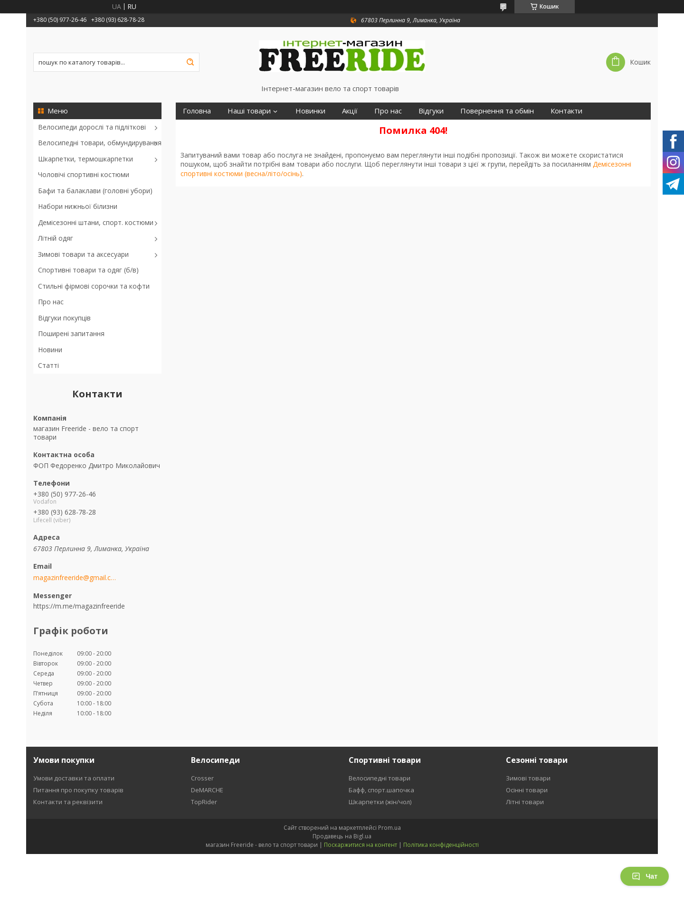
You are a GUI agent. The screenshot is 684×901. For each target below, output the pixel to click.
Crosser (202, 778)
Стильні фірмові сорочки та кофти (94, 286)
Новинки (310, 110)
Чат (644, 876)
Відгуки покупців (64, 317)
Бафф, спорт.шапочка (381, 790)
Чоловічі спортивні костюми (83, 174)
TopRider (204, 802)
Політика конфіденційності (441, 845)
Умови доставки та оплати (73, 778)
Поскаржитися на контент (360, 845)
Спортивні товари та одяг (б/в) (88, 269)
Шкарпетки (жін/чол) (380, 802)
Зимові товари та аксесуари (83, 254)
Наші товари (249, 110)
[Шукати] (190, 62)
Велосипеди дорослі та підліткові (92, 126)
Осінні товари (527, 790)
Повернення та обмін (497, 110)
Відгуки (431, 110)
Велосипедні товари (379, 778)
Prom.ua (389, 828)
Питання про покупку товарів (78, 790)
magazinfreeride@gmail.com (74, 577)
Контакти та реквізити (68, 802)
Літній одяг (55, 238)
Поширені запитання (71, 333)
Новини (50, 349)
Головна (197, 110)
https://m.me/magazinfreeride (79, 605)
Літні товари (525, 802)
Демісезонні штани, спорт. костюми (95, 222)
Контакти (566, 110)
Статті (48, 365)
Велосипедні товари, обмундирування (100, 142)
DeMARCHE (207, 790)
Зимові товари (528, 778)
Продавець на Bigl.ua (342, 836)
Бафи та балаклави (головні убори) (95, 190)
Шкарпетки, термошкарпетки (85, 158)
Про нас (51, 301)
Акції (350, 110)
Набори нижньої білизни (77, 206)
